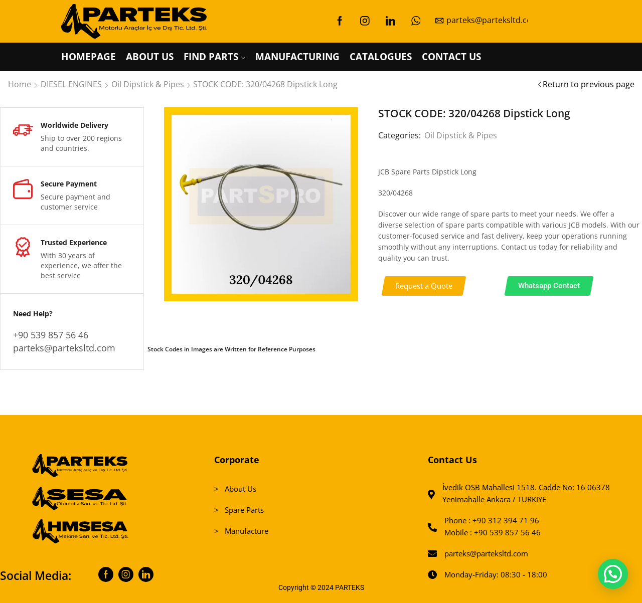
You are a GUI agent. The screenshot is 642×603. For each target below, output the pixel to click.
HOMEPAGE (88, 56)
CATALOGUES (381, 56)
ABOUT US (150, 56)
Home (19, 84)
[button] (423, 286)
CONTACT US (451, 56)
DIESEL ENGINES (71, 84)
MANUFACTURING (297, 56)
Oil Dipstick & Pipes (147, 84)
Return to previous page (588, 84)
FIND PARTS (215, 56)
